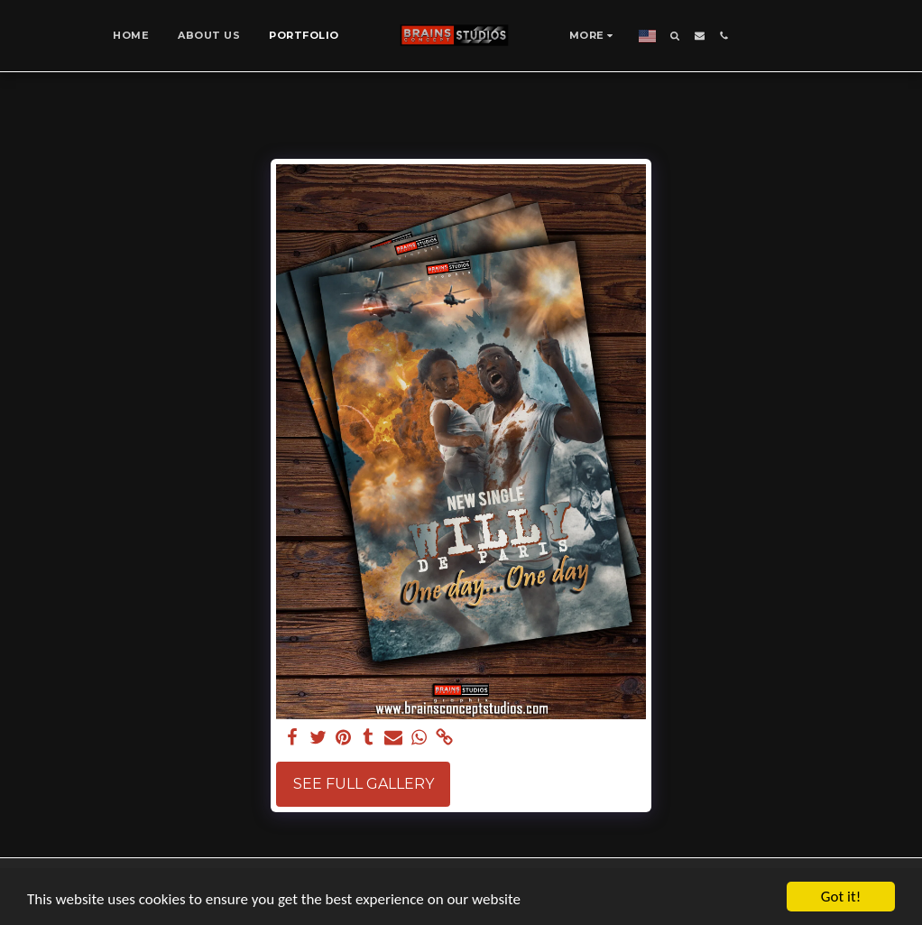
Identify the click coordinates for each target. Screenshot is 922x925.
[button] (675, 36)
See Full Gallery (363, 783)
